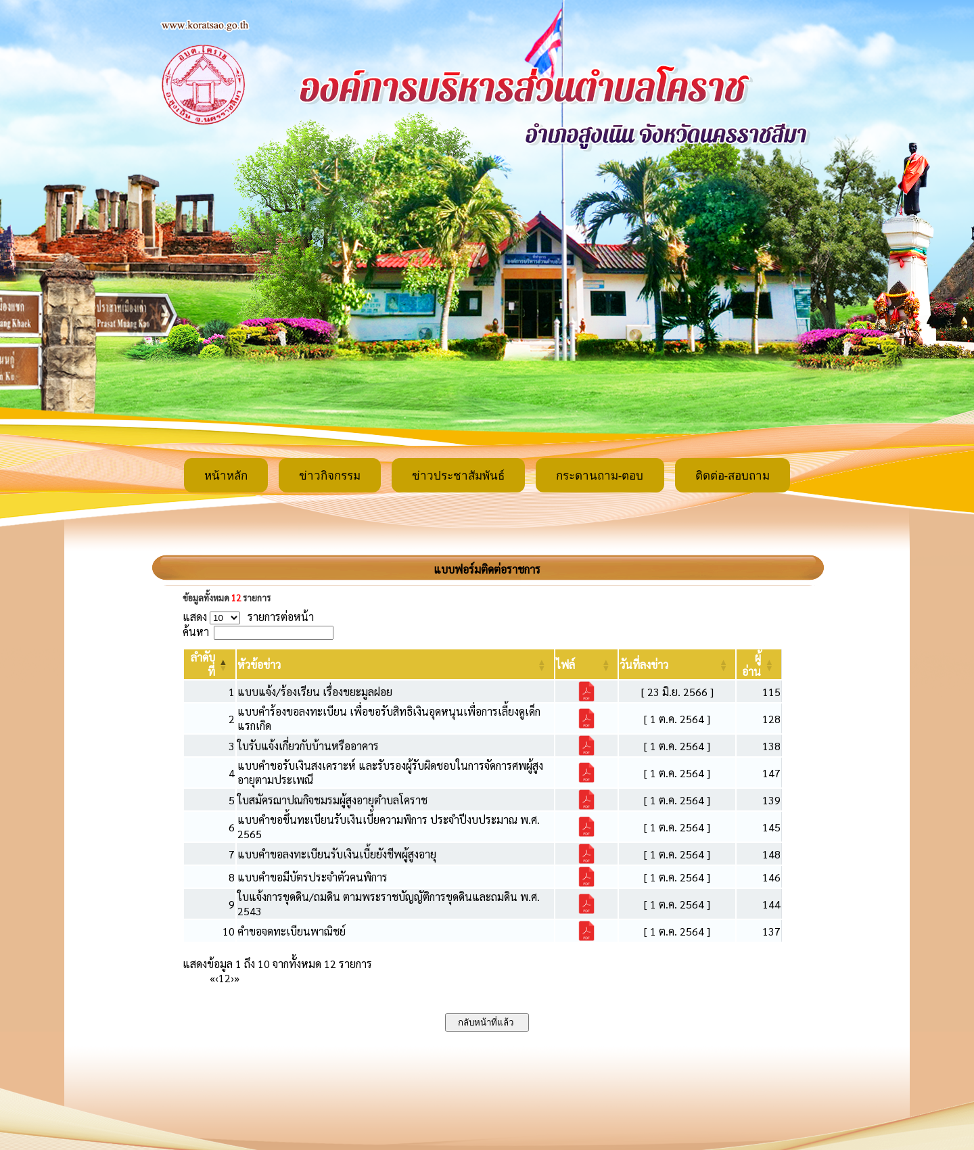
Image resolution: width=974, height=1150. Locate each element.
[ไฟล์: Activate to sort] (586, 664)
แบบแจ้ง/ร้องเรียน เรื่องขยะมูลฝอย (314, 692)
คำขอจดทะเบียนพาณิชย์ (291, 931)
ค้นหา (196, 631)
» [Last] (236, 978)
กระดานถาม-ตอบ (600, 475)
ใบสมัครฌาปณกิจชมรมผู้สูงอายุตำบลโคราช (332, 800)
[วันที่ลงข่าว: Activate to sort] (677, 664)
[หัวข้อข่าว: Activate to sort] (395, 664)
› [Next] (232, 978)
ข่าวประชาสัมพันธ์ (458, 475)
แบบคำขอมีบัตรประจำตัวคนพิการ (312, 877)
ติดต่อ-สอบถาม (732, 475)
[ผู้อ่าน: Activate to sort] (759, 664)
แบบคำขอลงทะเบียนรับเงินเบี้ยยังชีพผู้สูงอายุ (336, 854)
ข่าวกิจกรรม (330, 475)
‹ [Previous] (216, 978)
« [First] (212, 978)
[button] (259, 665)
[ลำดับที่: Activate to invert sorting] (209, 664)
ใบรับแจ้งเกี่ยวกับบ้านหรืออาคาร (308, 746)
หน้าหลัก (226, 475)
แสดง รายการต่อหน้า (248, 617)
